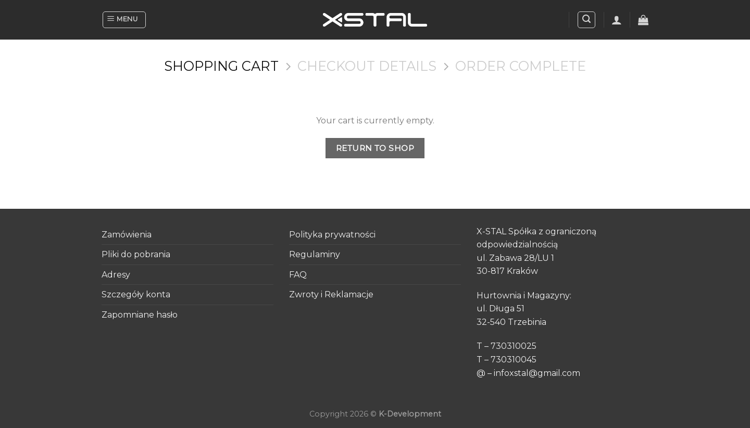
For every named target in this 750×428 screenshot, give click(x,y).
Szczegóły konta (136, 294)
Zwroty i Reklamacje (331, 294)
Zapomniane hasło (140, 315)
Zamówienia (127, 235)
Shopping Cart (221, 66)
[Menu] (124, 19)
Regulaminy (314, 254)
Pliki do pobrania (136, 254)
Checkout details (366, 66)
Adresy (116, 275)
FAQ (298, 275)
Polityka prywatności (332, 235)
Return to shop (375, 148)
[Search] (586, 19)
